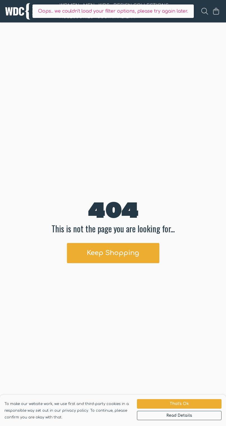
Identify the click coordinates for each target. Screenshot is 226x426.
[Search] (204, 11)
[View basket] (216, 11)
